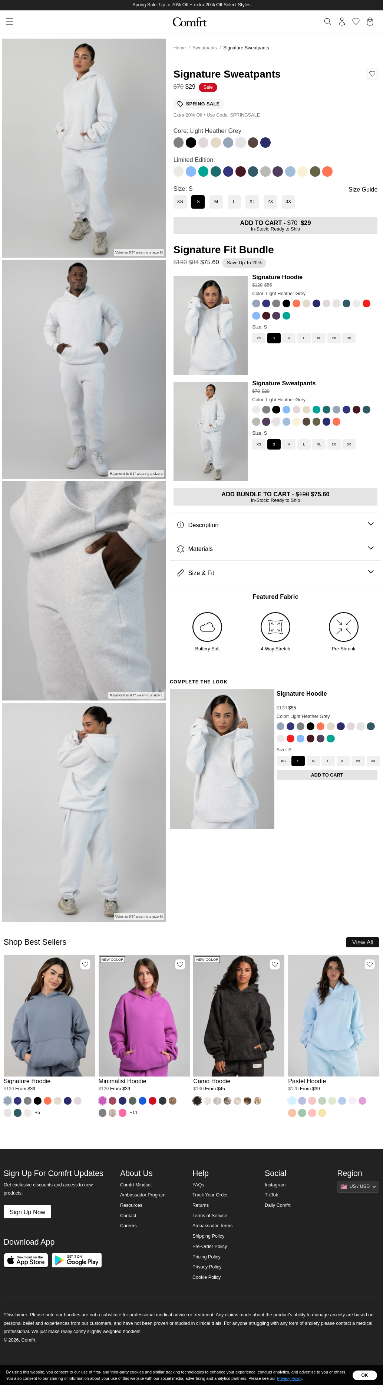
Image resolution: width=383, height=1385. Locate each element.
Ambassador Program (143, 1195)
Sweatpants (204, 47)
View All (362, 942)
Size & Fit (275, 573)
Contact (128, 1215)
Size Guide (363, 189)
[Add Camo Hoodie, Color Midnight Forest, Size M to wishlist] (275, 964)
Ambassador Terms (212, 1225)
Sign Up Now (27, 1212)
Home (180, 47)
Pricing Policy (206, 1257)
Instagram (275, 1185)
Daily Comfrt (277, 1205)
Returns (200, 1205)
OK (364, 1375)
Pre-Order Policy (209, 1246)
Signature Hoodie (277, 277)
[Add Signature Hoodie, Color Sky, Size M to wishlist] (85, 964)
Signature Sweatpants (284, 383)
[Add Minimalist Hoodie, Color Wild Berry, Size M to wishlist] (180, 964)
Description (275, 525)
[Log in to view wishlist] (356, 21)
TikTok (271, 1195)
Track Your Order (210, 1195)
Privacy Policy (206, 1267)
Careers (128, 1225)
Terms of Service (209, 1215)
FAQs (198, 1185)
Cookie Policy (206, 1277)
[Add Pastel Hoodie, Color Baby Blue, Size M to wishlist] (369, 964)
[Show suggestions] (358, 1187)
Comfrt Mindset (136, 1185)
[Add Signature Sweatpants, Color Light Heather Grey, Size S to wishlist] (372, 74)
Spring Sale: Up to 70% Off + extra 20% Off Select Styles (191, 4)
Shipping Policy (208, 1236)
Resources (131, 1205)
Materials (275, 548)
